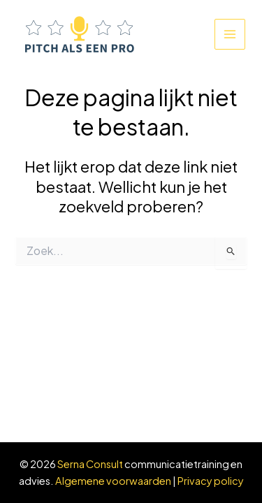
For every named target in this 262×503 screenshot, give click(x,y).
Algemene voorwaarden (113, 480)
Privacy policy (210, 480)
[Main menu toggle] (229, 34)
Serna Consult (90, 464)
